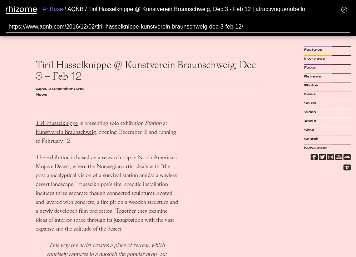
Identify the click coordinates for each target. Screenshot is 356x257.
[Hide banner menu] (344, 9)
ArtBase (53, 9)
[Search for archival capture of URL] (178, 27)
